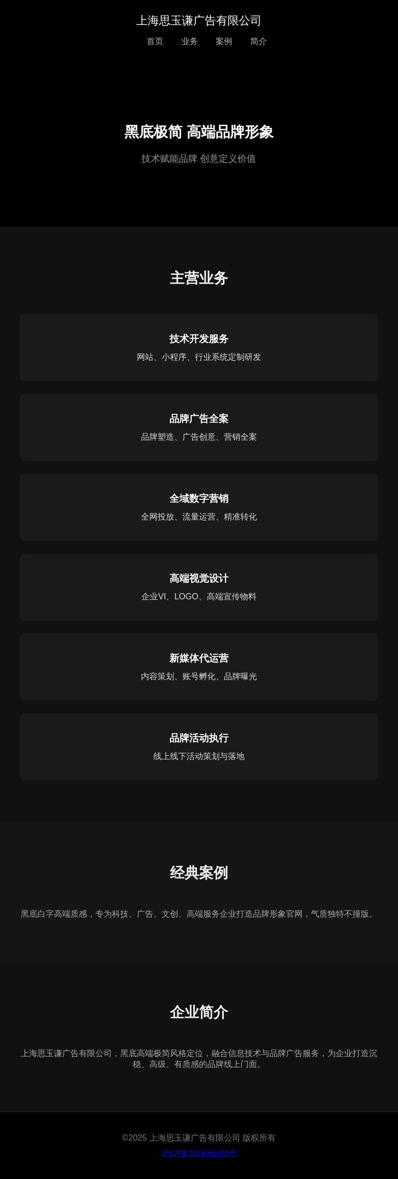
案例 (224, 41)
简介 (258, 41)
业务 (189, 41)
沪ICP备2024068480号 (199, 1153)
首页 (155, 41)
